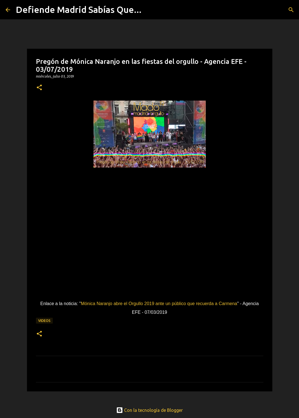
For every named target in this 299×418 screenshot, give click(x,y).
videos (44, 320)
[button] (39, 88)
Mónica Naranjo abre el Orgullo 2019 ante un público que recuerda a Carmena (159, 303)
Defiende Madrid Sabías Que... (78, 9)
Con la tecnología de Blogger (149, 410)
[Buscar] (149, 10)
